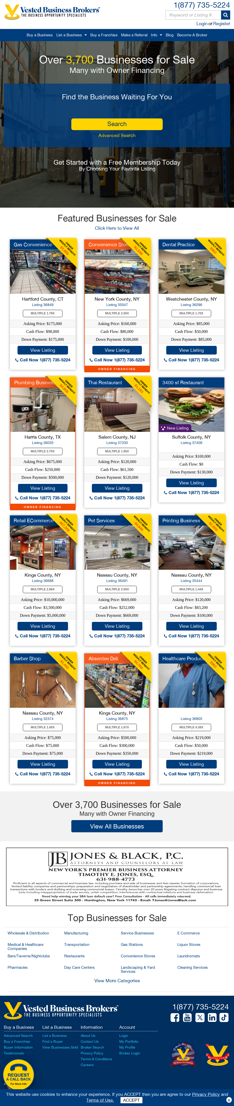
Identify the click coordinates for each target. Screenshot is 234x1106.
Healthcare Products (184, 658)
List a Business (69, 35)
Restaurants (74, 956)
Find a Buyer (52, 1041)
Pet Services (101, 520)
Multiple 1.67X (117, 727)
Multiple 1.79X (43, 313)
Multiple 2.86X (43, 589)
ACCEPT (131, 1100)
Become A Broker (192, 35)
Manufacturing (76, 933)
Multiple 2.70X (43, 451)
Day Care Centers (79, 967)
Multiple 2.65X (117, 589)
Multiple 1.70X (191, 313)
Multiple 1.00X (43, 727)
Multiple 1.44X (191, 589)
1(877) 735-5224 (202, 5)
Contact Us (90, 1041)
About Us (88, 1036)
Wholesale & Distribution (28, 933)
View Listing (42, 350)
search (117, 123)
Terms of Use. (100, 1100)
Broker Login (129, 1053)
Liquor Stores (188, 944)
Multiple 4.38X (191, 727)
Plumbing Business (35, 382)
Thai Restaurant (105, 382)
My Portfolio (128, 1041)
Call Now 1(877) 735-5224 (42, 359)
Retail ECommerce (34, 520)
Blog (170, 35)
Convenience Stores (138, 956)
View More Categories (117, 980)
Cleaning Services (192, 967)
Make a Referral (134, 35)
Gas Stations (132, 944)
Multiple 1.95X (117, 451)
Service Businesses (137, 933)
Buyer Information (18, 1047)
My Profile (127, 1047)
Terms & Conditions (96, 1059)
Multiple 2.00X (117, 313)
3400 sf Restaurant (183, 382)
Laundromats (188, 956)
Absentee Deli (103, 658)
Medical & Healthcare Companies (25, 946)
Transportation (76, 944)
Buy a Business (40, 35)
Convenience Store (109, 244)
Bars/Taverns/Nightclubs (29, 956)
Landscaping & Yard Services (138, 969)
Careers (87, 1065)
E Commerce (188, 933)
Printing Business (181, 520)
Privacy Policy (92, 1053)
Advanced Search (117, 135)
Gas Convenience (33, 244)
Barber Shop (27, 658)
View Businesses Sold (60, 1047)
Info (154, 35)
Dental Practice (178, 244)
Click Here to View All (117, 228)
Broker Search (92, 1047)
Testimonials (14, 1053)
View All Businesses (117, 826)
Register (221, 23)
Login (202, 23)
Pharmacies (18, 967)
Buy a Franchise (104, 35)
